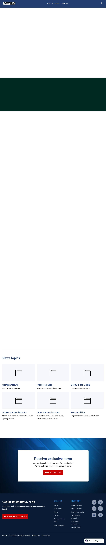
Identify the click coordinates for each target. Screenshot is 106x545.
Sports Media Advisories (14, 412)
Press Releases (44, 385)
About (57, 3)
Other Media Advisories (48, 412)
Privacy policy (36, 535)
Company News (10, 385)
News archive (58, 509)
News (49, 3)
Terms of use (46, 535)
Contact (65, 3)
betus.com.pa (58, 526)
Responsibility (78, 412)
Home (56, 505)
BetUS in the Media (80, 385)
